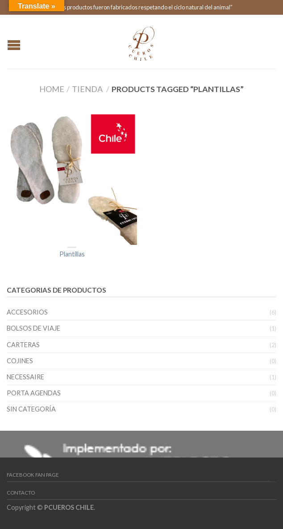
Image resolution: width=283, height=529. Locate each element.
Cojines (20, 361)
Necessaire (25, 377)
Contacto (21, 492)
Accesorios (27, 312)
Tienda (87, 89)
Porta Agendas (34, 393)
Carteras (23, 344)
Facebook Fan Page (33, 475)
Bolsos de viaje (33, 328)
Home (51, 89)
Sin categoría (31, 409)
